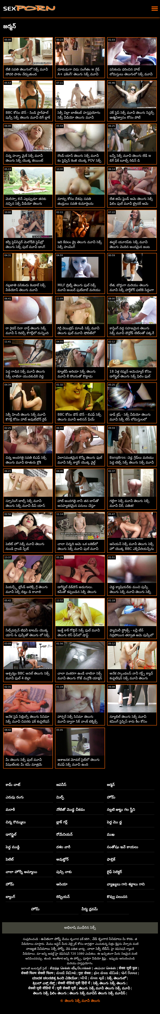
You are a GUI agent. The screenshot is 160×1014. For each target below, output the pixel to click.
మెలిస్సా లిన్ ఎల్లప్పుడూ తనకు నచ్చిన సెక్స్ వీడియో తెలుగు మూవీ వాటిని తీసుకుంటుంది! (26, 203)
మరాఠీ (10, 809)
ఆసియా (61, 884)
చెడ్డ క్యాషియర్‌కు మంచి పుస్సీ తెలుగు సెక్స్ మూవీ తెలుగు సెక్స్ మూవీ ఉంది (130, 592)
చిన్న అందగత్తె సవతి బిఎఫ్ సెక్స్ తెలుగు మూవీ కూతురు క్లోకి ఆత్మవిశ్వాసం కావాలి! (26, 462)
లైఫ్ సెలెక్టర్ (114, 872)
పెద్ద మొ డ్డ (114, 822)
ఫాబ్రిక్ (111, 859)
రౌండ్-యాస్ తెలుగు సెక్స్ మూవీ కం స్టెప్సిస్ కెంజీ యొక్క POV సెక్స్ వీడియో (79, 160)
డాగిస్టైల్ (11, 834)
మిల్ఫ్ (60, 797)
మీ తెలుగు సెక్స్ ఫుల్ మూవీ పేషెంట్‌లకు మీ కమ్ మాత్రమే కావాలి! (24, 764)
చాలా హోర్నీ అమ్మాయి (21, 872)
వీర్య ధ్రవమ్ (89, 909)
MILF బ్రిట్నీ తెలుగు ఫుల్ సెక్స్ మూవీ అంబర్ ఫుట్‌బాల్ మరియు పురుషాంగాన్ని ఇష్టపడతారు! (79, 290)
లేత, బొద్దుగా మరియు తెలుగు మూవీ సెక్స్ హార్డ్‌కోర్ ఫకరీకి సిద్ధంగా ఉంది (132, 290)
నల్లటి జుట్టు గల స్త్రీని (121, 809)
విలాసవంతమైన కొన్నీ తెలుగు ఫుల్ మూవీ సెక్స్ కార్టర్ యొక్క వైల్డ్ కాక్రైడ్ (80, 462)
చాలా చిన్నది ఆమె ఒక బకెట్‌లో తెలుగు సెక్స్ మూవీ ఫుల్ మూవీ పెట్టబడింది (78, 549)
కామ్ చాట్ (13, 785)
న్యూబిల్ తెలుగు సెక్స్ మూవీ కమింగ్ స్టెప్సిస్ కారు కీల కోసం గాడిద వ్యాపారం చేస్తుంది (128, 721)
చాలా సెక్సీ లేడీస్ (98, 949)
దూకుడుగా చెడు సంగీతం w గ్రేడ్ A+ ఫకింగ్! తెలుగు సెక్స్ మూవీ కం (78, 74)
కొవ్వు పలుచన (117, 897)
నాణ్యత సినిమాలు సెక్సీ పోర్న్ (45, 949)
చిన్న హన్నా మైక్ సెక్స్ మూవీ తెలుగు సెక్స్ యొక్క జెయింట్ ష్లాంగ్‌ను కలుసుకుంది (24, 160)
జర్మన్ (111, 785)
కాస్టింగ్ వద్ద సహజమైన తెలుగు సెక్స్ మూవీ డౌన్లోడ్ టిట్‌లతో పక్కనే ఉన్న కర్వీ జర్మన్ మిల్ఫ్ (132, 333)
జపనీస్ (61, 785)
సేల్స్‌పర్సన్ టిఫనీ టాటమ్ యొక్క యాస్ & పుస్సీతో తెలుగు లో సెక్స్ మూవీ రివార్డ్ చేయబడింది (27, 635)
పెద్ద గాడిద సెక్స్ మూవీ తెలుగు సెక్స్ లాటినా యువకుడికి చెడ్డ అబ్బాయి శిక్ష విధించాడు (25, 376)
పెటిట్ (10, 859)
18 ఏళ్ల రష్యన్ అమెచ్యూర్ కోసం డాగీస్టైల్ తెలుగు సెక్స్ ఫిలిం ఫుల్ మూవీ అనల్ (130, 376)
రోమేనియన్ (64, 834)
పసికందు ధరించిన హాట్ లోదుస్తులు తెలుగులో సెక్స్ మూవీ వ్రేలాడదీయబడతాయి (131, 74)
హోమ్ (111, 797)
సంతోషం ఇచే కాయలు (122, 847)
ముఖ (111, 834)
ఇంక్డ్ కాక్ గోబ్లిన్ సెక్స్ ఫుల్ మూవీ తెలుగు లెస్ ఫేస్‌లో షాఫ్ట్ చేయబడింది (79, 635)
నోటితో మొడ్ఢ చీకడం (70, 809)
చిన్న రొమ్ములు (16, 822)
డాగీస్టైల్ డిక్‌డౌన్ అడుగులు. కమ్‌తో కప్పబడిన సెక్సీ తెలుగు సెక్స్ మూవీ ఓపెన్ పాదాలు (77, 592)
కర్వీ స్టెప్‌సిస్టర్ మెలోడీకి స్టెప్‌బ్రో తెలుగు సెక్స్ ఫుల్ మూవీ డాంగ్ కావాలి (25, 247)
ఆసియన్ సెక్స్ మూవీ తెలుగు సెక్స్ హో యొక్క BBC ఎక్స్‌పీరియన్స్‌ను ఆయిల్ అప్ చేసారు (132, 549)
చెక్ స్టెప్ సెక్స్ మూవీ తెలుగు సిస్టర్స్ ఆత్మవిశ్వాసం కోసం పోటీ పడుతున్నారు (132, 117)
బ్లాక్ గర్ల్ (61, 822)
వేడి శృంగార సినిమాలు (107, 939)
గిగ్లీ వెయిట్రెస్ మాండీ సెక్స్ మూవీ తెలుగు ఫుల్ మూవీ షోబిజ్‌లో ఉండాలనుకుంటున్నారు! (78, 333)
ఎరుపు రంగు (15, 797)
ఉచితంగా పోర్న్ (51, 939)
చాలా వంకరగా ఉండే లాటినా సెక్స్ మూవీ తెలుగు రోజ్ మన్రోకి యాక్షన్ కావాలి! (80, 678)
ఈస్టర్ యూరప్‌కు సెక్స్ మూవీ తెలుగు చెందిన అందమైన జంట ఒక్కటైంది (130, 247)
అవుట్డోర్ (62, 859)
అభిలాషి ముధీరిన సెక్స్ (80, 927)
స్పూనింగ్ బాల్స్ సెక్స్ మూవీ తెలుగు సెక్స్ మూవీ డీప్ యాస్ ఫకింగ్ (25, 505)
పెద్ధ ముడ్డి (13, 847)
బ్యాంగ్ (10, 897)
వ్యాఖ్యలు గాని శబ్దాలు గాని (126, 884)
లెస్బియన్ (63, 897)
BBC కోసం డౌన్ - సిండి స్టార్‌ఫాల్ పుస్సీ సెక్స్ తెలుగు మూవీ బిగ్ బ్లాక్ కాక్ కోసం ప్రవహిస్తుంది (28, 117)
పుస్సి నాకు (64, 872)
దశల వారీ (63, 847)
